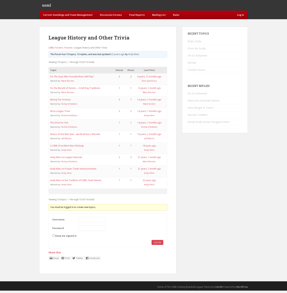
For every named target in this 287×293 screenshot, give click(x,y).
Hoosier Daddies (197, 117)
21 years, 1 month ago (149, 159)
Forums (68, 50)
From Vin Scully (197, 50)
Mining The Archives (60, 102)
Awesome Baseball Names (204, 103)
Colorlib (218, 289)
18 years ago (149, 148)
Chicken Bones (196, 72)
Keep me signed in (66, 238)
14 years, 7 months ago (149, 102)
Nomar (192, 65)
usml (46, 6)
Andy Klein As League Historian (66, 159)
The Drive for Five (59, 125)
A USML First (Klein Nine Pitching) (66, 148)
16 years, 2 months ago (149, 136)
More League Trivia (60, 113)
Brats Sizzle (194, 43)
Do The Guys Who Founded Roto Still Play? (72, 78)
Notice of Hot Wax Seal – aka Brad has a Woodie (75, 136)
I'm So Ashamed (197, 58)
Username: (58, 221)
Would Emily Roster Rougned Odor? (209, 124)
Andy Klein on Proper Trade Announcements (73, 171)
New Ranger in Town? (201, 110)
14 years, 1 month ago (149, 90)
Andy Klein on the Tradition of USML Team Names (75, 182)
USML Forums (56, 50)
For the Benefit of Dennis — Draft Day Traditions (75, 90)
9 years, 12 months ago (149, 78)
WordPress (242, 289)
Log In (157, 244)
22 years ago (117, 56)
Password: (58, 230)
